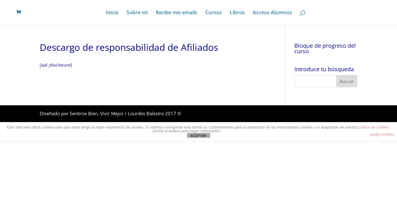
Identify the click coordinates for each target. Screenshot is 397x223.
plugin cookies (382, 134)
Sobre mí (137, 13)
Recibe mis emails (176, 13)
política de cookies (373, 127)
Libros (237, 13)
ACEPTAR (198, 136)
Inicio (112, 13)
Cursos (213, 13)
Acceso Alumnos (272, 13)
